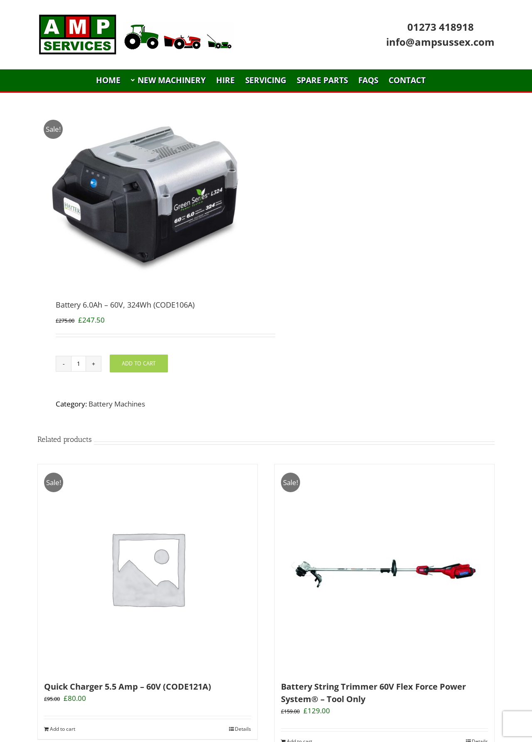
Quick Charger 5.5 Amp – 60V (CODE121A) (127, 686)
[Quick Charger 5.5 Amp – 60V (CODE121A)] (147, 568)
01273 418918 (440, 27)
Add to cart (139, 363)
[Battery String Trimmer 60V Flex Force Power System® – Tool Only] (384, 568)
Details (243, 728)
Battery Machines (117, 404)
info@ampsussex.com (440, 42)
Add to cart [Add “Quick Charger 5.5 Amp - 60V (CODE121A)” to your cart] (62, 728)
